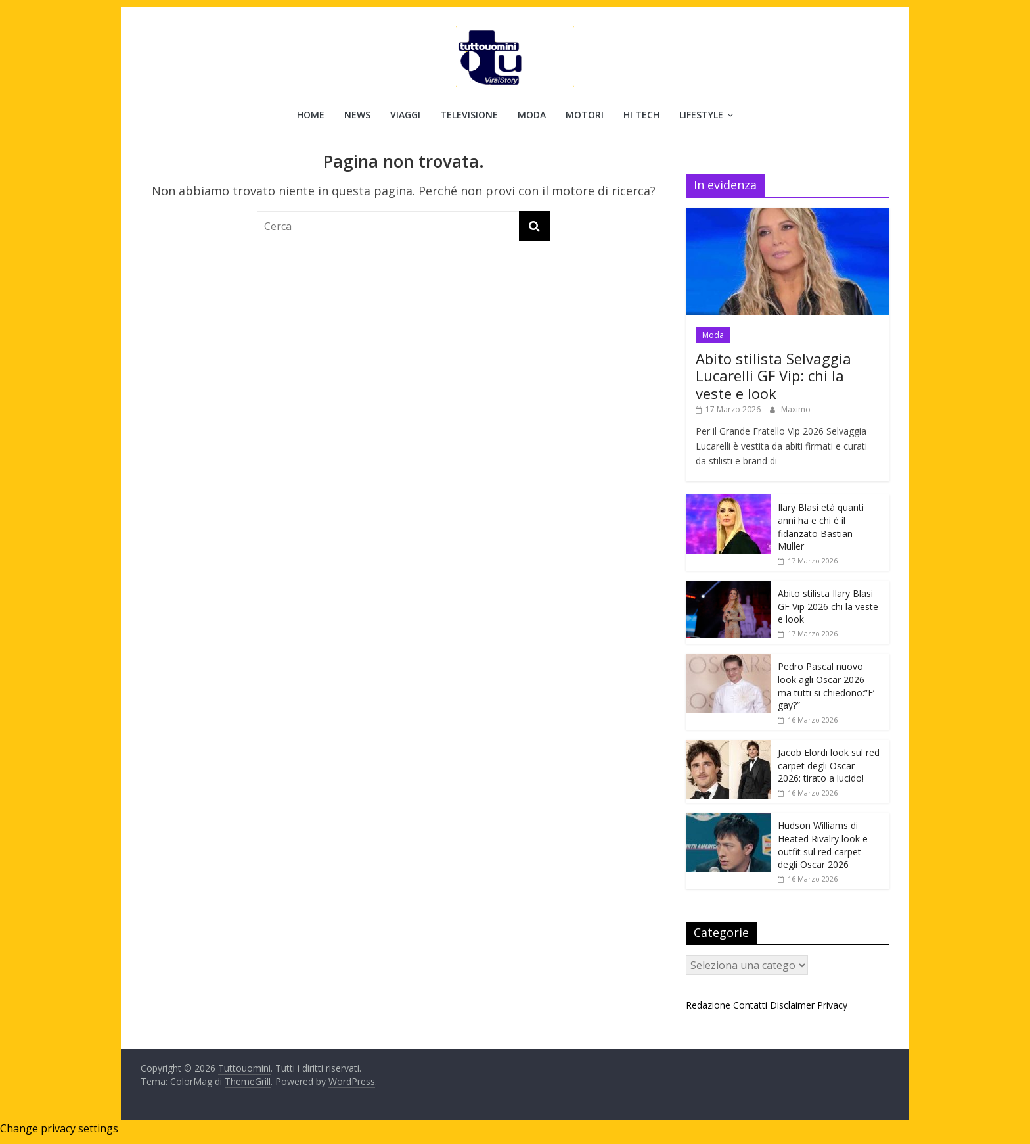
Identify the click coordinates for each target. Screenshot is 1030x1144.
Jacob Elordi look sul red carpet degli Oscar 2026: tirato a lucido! (829, 765)
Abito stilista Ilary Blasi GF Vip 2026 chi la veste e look (828, 606)
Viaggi (405, 114)
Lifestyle (701, 114)
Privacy (832, 1005)
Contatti (750, 1005)
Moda (532, 114)
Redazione (708, 1005)
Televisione (469, 114)
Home (311, 114)
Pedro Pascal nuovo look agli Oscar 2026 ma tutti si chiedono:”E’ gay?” (826, 685)
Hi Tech (641, 114)
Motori (585, 114)
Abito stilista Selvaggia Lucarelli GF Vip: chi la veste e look (773, 375)
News (357, 114)
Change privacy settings (59, 1128)
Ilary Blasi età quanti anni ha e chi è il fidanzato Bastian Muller (821, 526)
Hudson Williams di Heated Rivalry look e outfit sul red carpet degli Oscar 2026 (823, 844)
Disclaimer (792, 1005)
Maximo (796, 409)
